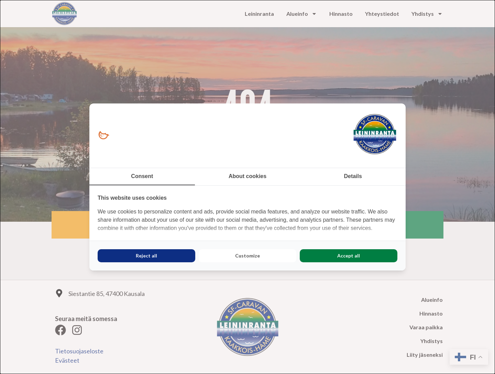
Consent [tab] (142, 176)
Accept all (348, 255)
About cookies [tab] (247, 176)
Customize (247, 255)
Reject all (146, 255)
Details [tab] (353, 176)
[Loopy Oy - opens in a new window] (104, 136)
